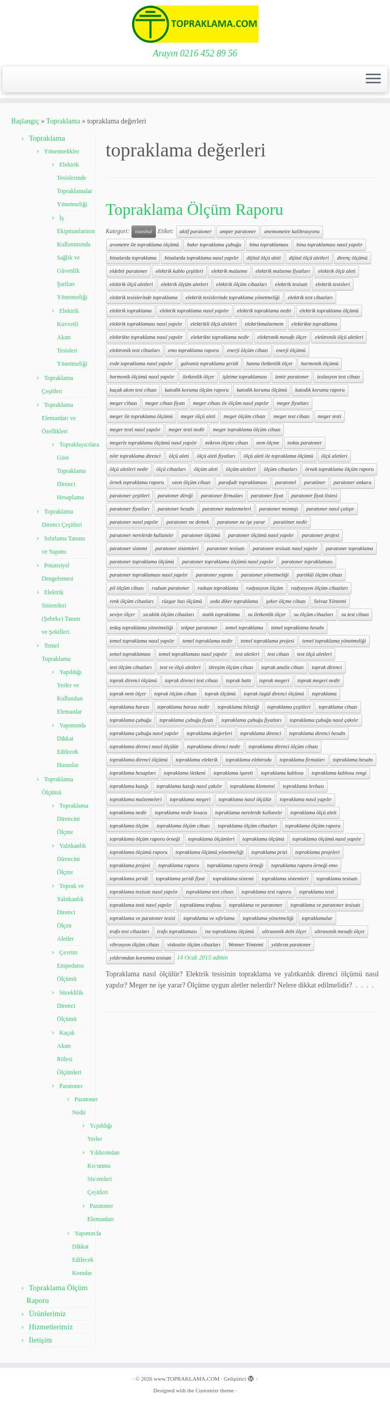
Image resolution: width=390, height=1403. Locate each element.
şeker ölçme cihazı (286, 601)
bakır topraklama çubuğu (214, 244)
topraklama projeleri (318, 852)
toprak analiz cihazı (283, 667)
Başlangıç (25, 121)
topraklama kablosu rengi (339, 773)
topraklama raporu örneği (235, 865)
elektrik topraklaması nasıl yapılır (146, 324)
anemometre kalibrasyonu (291, 231)
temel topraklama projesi (267, 641)
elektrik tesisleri (332, 284)
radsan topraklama (218, 588)
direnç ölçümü (352, 258)
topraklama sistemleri (285, 878)
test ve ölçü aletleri (180, 667)
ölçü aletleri (334, 456)
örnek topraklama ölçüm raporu (339, 469)
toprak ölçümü (220, 693)
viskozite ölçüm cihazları (193, 944)
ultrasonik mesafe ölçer (340, 931)
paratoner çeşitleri (129, 495)
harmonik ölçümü (320, 363)
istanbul (143, 231)
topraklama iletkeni (185, 773)
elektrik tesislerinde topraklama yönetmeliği (233, 297)
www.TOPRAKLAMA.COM (186, 1379)
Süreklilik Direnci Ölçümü (70, 1006)
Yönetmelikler (61, 151)
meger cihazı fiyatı (165, 403)
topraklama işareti (233, 773)
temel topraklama (244, 627)
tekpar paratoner (199, 627)
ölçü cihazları (171, 469)
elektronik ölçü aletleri (339, 337)
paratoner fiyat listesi (314, 495)
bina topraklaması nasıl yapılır (330, 244)
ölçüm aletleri (241, 469)
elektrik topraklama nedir (264, 310)
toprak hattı (238, 680)
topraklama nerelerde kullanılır (248, 812)
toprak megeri (274, 680)
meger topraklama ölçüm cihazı (246, 429)
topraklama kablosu (282, 773)
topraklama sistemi (233, 878)
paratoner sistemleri (177, 548)
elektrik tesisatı (291, 284)
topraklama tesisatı (337, 878)
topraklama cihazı (337, 707)
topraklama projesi (130, 865)
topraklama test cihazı (209, 892)
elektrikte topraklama (314, 324)
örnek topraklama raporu (137, 482)
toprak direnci (327, 667)
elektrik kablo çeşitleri (179, 271)
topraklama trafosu (200, 905)
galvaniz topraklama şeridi (209, 363)
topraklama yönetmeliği (268, 918)
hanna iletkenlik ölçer (269, 363)
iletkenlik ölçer (198, 376)
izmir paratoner (292, 376)
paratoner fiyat (267, 495)
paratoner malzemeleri (227, 509)
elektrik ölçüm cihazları (241, 284)
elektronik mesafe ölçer (282, 337)
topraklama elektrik (197, 759)
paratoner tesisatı (225, 548)
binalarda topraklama (133, 258)
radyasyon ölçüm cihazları (319, 588)
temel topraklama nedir (207, 641)
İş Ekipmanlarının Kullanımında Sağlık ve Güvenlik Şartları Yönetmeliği (76, 257)
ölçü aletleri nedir (129, 469)
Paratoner (71, 1086)
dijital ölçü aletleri (309, 258)
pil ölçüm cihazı (127, 588)
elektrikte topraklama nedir (220, 337)
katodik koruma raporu (319, 390)
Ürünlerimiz (47, 1314)
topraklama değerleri (210, 733)
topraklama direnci (260, 733)
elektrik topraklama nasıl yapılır (194, 310)
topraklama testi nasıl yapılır (141, 905)
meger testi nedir (187, 429)
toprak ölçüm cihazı (175, 693)
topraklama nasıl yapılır (306, 799)
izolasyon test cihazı (338, 376)
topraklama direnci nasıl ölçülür (144, 746)
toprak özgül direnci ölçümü (274, 693)
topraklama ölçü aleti (313, 812)
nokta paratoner (304, 442)
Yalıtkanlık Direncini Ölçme (71, 859)
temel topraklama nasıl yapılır (142, 641)
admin (220, 957)
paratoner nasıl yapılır (134, 522)
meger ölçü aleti (198, 416)
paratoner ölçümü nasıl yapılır (261, 535)
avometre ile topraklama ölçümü (144, 244)
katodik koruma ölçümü (262, 390)
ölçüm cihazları (280, 469)
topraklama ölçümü (263, 839)
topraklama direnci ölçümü (139, 759)
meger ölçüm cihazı (244, 416)
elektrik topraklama (131, 310)
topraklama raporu (178, 865)
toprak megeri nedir (319, 680)
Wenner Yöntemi (246, 944)
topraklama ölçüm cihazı (183, 825)
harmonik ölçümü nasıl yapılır (142, 376)
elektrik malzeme (229, 271)
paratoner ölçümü (201, 535)
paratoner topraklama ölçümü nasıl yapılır (228, 561)
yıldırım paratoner (291, 944)
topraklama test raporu (266, 892)
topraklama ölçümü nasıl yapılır (327, 839)
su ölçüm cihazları (314, 614)
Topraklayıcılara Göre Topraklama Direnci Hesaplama (78, 471)
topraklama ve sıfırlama (209, 918)
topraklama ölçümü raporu (139, 852)
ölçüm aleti (206, 469)
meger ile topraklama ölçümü (141, 416)
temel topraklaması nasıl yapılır (193, 654)
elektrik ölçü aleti (336, 271)
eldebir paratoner (128, 271)
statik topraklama (221, 614)
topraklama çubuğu (130, 720)
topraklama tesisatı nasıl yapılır (144, 892)
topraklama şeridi (129, 878)
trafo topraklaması (177, 931)
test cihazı (278, 654)
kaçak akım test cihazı (133, 390)
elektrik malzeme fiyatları (282, 271)
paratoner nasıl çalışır (330, 509)
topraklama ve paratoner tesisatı (325, 905)
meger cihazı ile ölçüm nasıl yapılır (231, 403)
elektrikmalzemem (264, 324)
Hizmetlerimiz (51, 1327)
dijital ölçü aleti (264, 258)
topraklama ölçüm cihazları (247, 825)
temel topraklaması (130, 654)
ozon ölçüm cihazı (191, 482)
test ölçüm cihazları (131, 667)
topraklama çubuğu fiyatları (251, 720)
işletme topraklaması (244, 376)
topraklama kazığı (129, 786)
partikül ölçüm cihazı (319, 575)
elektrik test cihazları (310, 297)
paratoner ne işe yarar (241, 522)
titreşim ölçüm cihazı (231, 667)
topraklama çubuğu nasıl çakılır (324, 720)
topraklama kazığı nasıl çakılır (189, 786)
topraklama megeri (190, 799)
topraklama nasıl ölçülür (245, 799)
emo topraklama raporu (193, 350)
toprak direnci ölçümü (133, 680)
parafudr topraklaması (243, 482)
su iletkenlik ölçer (267, 614)
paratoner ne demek (188, 522)
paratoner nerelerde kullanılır (142, 535)
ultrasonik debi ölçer (284, 931)
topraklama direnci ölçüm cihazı (283, 746)
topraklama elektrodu (248, 759)
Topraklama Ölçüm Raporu (194, 209)
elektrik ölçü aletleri (131, 284)
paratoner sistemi (128, 548)
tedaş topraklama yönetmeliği (141, 627)
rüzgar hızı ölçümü (182, 601)
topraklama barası (129, 707)
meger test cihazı (291, 416)
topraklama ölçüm (129, 825)
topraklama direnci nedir (213, 746)
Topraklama (63, 121)
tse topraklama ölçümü (229, 931)
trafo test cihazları (129, 931)
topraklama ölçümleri (211, 839)
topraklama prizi (269, 852)
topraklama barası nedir (183, 707)
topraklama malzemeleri (135, 799)
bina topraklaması (268, 244)
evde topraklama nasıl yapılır (141, 363)
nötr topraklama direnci (135, 456)
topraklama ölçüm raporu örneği (145, 839)
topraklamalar (317, 918)
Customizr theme (215, 1390)
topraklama (324, 693)
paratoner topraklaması (307, 561)
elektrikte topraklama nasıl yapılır (146, 337)
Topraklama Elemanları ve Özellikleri (59, 418)
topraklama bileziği (238, 707)
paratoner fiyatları (129, 509)
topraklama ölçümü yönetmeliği (210, 852)
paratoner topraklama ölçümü (142, 561)
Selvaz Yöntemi (330, 601)
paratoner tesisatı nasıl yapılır (285, 548)
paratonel (285, 482)
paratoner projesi (320, 535)
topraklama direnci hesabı (317, 733)
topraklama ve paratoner (255, 905)
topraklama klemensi (252, 786)
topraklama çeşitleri (289, 707)
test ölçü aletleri (314, 654)
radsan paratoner (170, 588)
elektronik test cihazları (135, 350)
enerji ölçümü (291, 350)
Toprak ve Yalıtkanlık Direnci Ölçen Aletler (70, 912)
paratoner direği (174, 495)
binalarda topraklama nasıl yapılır (202, 258)
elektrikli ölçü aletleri (213, 324)
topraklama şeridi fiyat (180, 878)
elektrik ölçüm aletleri (184, 284)
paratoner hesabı (175, 509)
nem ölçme (267, 442)
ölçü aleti (179, 456)
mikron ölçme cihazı (226, 442)
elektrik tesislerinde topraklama (144, 297)
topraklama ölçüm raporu (313, 825)
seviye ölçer (122, 614)
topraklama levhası (303, 786)
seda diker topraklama (234, 601)
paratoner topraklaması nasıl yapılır (149, 575)
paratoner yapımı (214, 575)
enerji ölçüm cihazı (247, 350)
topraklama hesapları (133, 773)
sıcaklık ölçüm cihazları (168, 614)
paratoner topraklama (349, 548)
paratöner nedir (290, 522)
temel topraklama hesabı (297, 627)
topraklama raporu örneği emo (304, 865)
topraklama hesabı (353, 759)
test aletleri (247, 654)
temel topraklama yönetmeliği (334, 641)
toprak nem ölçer (128, 693)
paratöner (315, 482)
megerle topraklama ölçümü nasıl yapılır (153, 442)
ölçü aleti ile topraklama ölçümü (278, 456)
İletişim (40, 1340)
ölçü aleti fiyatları (216, 456)
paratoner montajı (278, 509)
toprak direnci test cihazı (191, 680)
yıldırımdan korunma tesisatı (140, 958)
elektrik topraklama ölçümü (329, 310)
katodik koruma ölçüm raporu (197, 390)
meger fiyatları (293, 403)
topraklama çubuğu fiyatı (186, 720)
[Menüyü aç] (373, 79)
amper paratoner (238, 231)
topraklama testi (316, 892)
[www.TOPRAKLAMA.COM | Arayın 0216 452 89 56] (195, 24)
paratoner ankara (352, 482)
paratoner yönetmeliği (265, 575)
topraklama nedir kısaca (181, 812)
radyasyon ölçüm (264, 588)
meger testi (329, 416)
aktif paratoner (196, 231)
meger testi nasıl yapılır (135, 429)
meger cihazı (123, 403)
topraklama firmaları (302, 759)
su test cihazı (355, 614)
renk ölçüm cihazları (132, 601)
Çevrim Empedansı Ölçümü (70, 965)
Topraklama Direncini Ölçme (72, 819)
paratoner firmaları (222, 495)
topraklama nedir (128, 812)
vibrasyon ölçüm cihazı (134, 944)
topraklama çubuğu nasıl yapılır (144, 733)
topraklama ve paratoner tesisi (142, 918)
